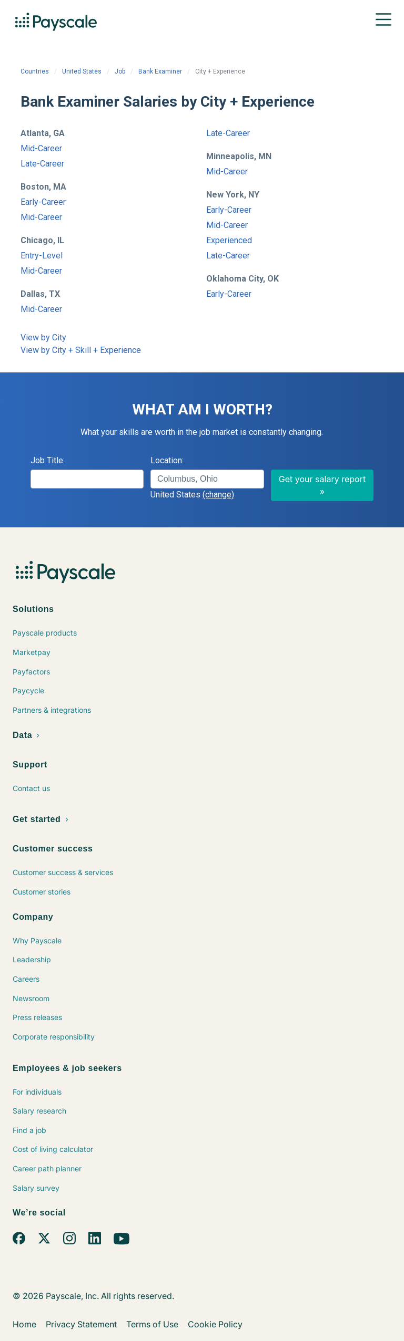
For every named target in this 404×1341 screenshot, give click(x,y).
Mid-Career (41, 148)
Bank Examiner (160, 71)
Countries (35, 71)
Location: (167, 460)
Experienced (229, 240)
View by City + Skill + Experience (81, 350)
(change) (218, 495)
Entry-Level (42, 256)
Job (120, 71)
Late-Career (42, 164)
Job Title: (48, 460)
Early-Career (43, 202)
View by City (43, 337)
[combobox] (207, 479)
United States (82, 71)
